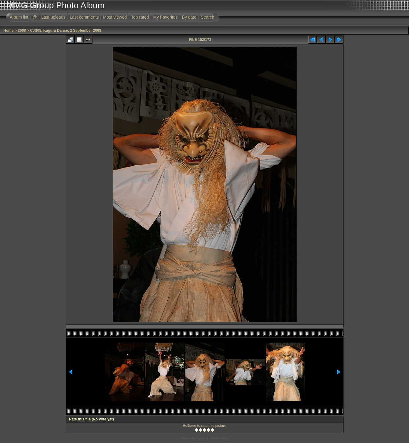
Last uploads (53, 17)
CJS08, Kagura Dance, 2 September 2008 (65, 30)
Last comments (84, 17)
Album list (19, 17)
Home (8, 30)
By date (189, 17)
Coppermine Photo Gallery (212, 438)
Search (207, 17)
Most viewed (115, 17)
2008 (22, 30)
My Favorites (165, 17)
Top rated (140, 17)
